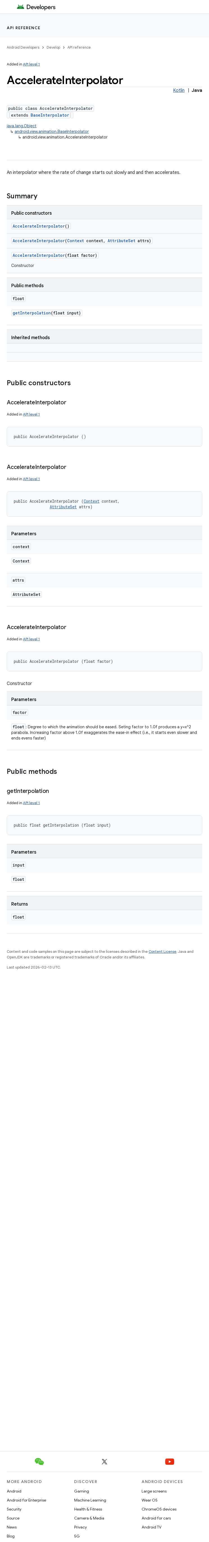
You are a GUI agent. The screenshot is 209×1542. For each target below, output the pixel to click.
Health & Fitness (88, 1509)
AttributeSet (121, 240)
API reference (24, 27)
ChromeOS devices (159, 1509)
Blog (11, 1536)
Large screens (154, 1491)
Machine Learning (90, 1500)
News (12, 1527)
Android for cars (156, 1518)
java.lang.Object (22, 125)
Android (14, 1491)
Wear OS (150, 1500)
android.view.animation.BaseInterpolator (52, 131)
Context (75, 240)
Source (13, 1518)
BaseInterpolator (50, 115)
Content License (162, 951)
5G (77, 1536)
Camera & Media (89, 1518)
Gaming (81, 1491)
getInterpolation (32, 313)
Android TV (152, 1527)
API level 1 (31, 64)
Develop (53, 47)
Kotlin (179, 90)
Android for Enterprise (26, 1500)
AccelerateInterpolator (39, 226)
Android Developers (23, 47)
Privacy (80, 1527)
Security (14, 1509)
